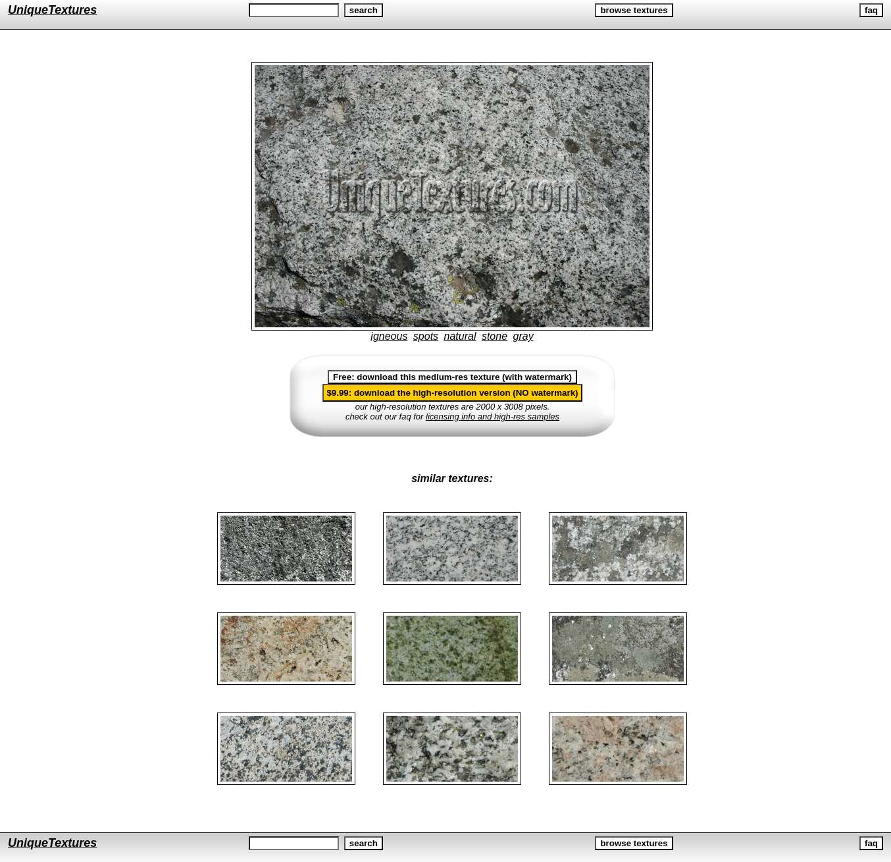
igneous (388, 336)
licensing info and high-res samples (492, 416)
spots (425, 336)
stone (494, 336)
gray (523, 336)
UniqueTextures (52, 9)
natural (460, 336)
